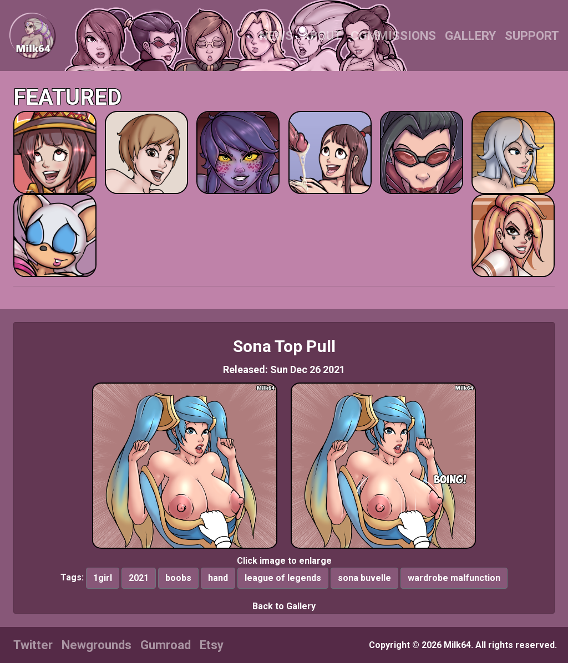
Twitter (33, 645)
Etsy (212, 645)
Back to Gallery (284, 606)
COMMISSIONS (393, 36)
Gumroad (165, 645)
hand (218, 578)
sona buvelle (364, 578)
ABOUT (322, 36)
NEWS (276, 36)
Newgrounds (96, 645)
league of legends (283, 578)
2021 (139, 578)
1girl (102, 578)
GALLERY (470, 36)
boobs (178, 578)
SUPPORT (532, 36)
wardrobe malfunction (454, 578)
